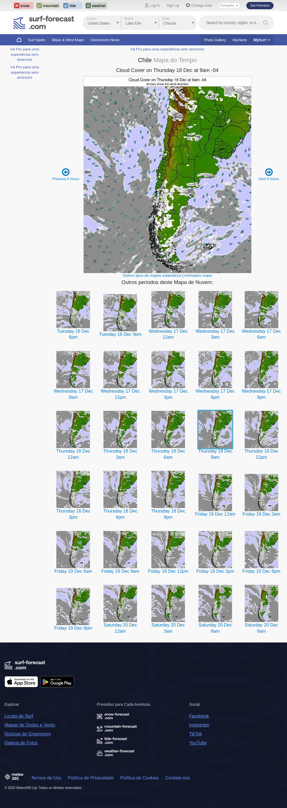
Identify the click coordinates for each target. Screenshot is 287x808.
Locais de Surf (18, 716)
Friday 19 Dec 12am (215, 514)
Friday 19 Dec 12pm (168, 571)
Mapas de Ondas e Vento (29, 725)
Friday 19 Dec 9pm (73, 628)
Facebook (199, 716)
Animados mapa (198, 275)
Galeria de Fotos (21, 743)
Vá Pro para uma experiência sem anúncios (24, 54)
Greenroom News (105, 40)
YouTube (198, 743)
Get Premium (260, 6)
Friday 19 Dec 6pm (261, 571)
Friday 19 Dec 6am (73, 571)
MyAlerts (240, 40)
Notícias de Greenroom (27, 734)
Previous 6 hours (66, 174)
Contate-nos (177, 778)
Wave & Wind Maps (68, 40)
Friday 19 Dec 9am (120, 571)
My (262, 40)
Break (166, 18)
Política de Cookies (139, 778)
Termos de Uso (46, 778)
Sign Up (172, 5)
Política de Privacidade (91, 778)
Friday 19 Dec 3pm (215, 571)
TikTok (195, 734)
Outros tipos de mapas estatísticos (152, 275)
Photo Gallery (215, 40)
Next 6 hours (269, 174)
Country (91, 18)
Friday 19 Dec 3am (261, 514)
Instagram (199, 725)
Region (128, 18)
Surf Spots (36, 40)
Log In (155, 5)
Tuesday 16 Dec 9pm (120, 334)
